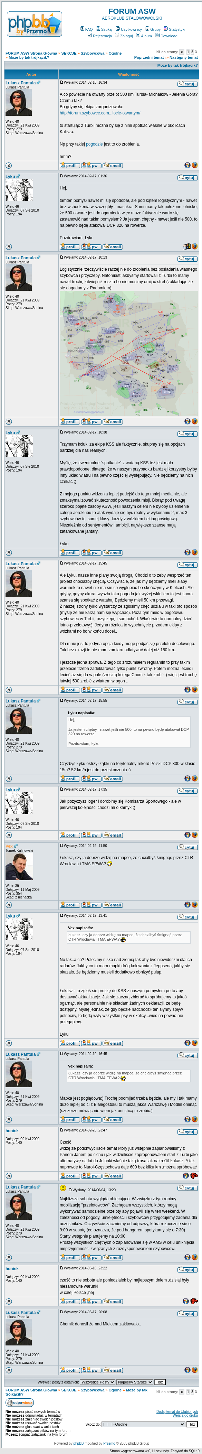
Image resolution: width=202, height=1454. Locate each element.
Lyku (10, 176)
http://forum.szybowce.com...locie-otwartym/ (100, 113)
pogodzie (94, 144)
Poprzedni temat (149, 57)
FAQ (86, 29)
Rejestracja (100, 36)
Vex (9, 846)
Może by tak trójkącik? (29, 57)
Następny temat (184, 57)
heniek (12, 1130)
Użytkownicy (129, 29)
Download (166, 36)
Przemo (109, 1443)
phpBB (78, 1443)
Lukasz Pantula (21, 83)
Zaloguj (124, 36)
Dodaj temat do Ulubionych (177, 1412)
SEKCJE (69, 53)
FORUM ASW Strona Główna (31, 53)
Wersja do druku (185, 1415)
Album (144, 36)
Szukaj (104, 29)
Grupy (153, 29)
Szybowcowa (92, 53)
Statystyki (174, 29)
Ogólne (115, 53)
